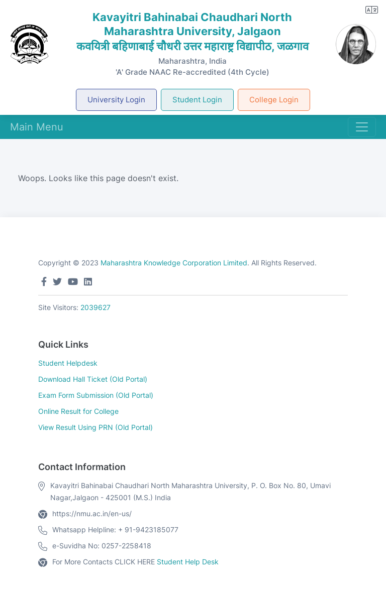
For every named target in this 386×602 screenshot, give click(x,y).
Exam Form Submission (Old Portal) (95, 395)
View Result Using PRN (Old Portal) (95, 427)
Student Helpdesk (68, 363)
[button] (371, 10)
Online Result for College (78, 411)
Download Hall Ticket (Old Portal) (92, 379)
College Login (274, 99)
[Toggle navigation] (362, 127)
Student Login (197, 99)
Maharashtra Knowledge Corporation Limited (174, 262)
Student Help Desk (188, 561)
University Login (116, 99)
